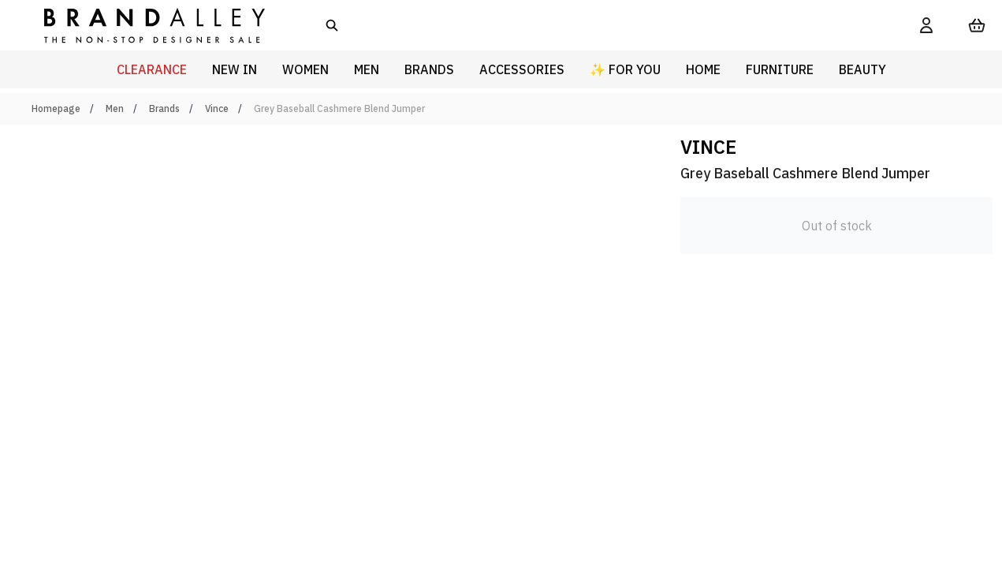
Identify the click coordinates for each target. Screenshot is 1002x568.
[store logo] (142, 25)
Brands (164, 108)
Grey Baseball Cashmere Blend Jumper (339, 108)
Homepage (56, 108)
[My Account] (926, 25)
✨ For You (625, 69)
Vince (217, 108)
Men (115, 108)
